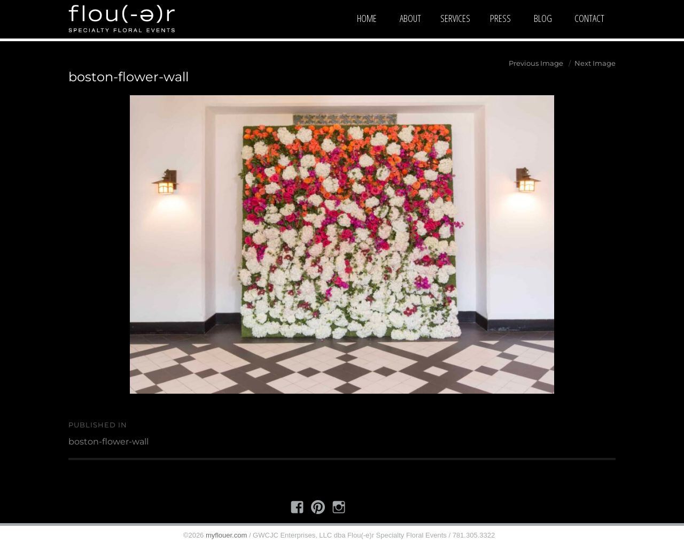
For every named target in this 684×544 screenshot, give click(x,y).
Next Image (595, 63)
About (410, 18)
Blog (543, 18)
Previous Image (536, 63)
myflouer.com (226, 535)
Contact (589, 18)
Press (500, 18)
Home (367, 18)
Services (455, 18)
